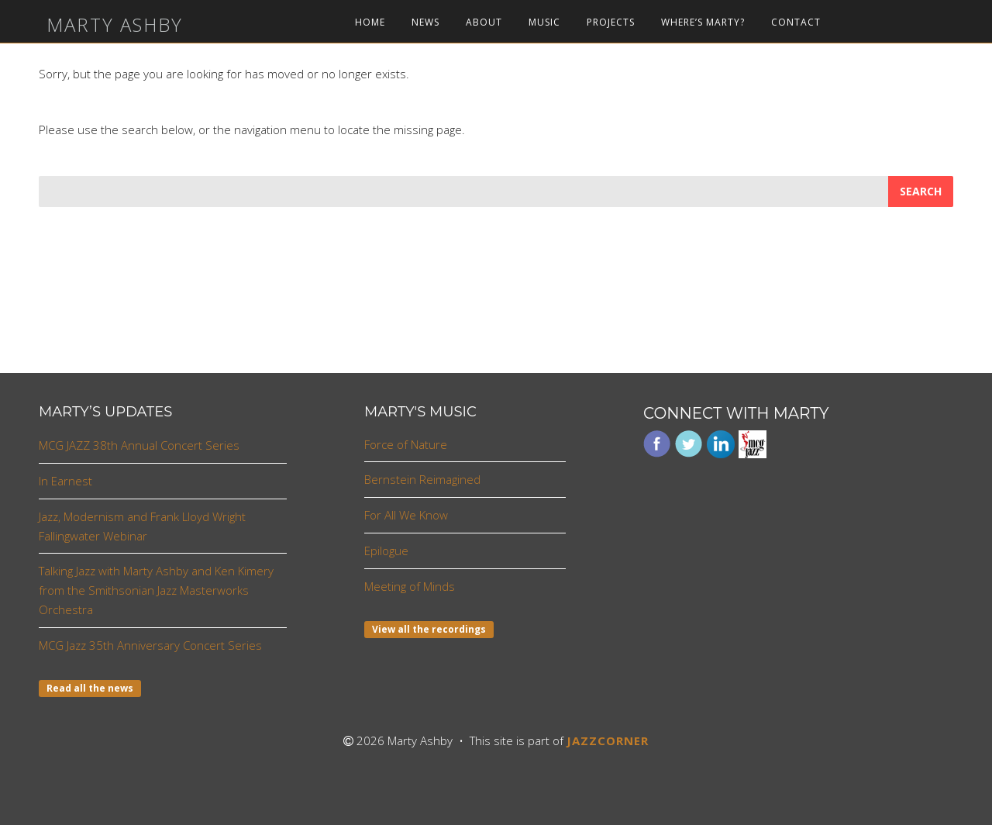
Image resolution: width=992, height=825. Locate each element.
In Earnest (65, 480)
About (484, 22)
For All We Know (406, 515)
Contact (796, 22)
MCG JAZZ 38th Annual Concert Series (139, 445)
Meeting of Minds (409, 586)
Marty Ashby (114, 24)
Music (544, 22)
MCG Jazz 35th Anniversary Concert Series (150, 645)
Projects (611, 22)
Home (370, 22)
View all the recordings (429, 629)
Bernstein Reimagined (422, 479)
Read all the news (89, 688)
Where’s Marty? (703, 22)
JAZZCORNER (608, 740)
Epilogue (386, 550)
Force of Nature (405, 444)
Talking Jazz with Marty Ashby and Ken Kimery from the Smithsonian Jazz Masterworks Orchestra (156, 590)
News (425, 22)
